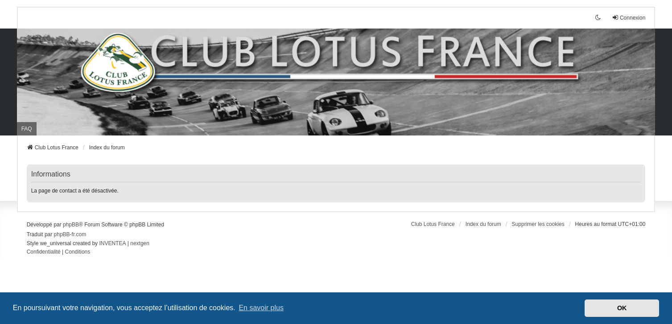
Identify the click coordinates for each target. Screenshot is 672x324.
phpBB (71, 224)
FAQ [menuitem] (26, 129)
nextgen (139, 243)
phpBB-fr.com (70, 234)
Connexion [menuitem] (628, 17)
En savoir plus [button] (261, 308)
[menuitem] (44, 252)
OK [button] (622, 308)
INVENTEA (112, 243)
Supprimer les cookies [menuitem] (538, 224)
